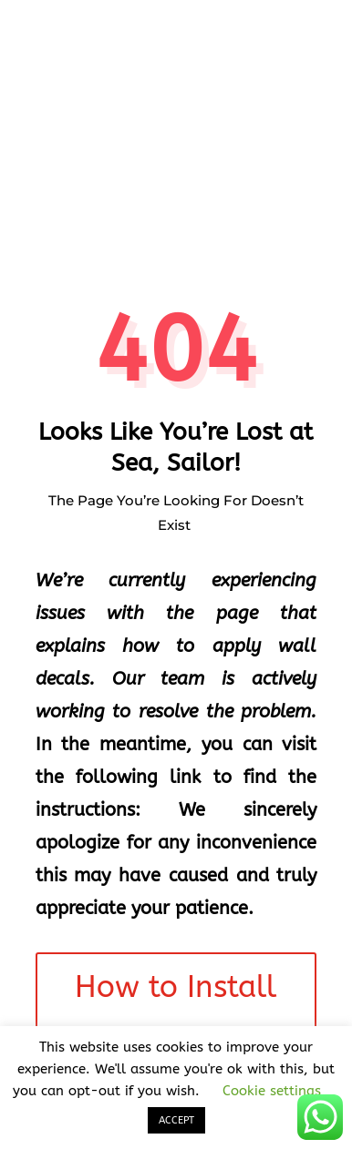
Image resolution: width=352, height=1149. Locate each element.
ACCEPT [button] (176, 1120)
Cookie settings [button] (272, 1091)
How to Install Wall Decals (175, 1013)
